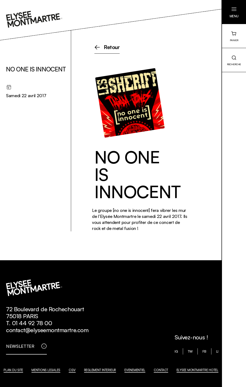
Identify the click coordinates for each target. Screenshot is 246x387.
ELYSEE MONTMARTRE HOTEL (197, 370)
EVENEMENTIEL (134, 370)
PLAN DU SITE (13, 370)
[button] (234, 12)
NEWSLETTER (20, 346)
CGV (72, 370)
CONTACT (161, 370)
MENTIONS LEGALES (45, 370)
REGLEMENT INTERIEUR (100, 370)
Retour (112, 47)
